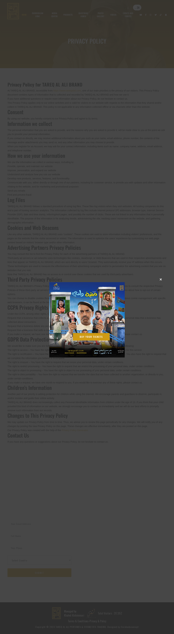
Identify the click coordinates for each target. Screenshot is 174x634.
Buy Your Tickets (91, 336)
